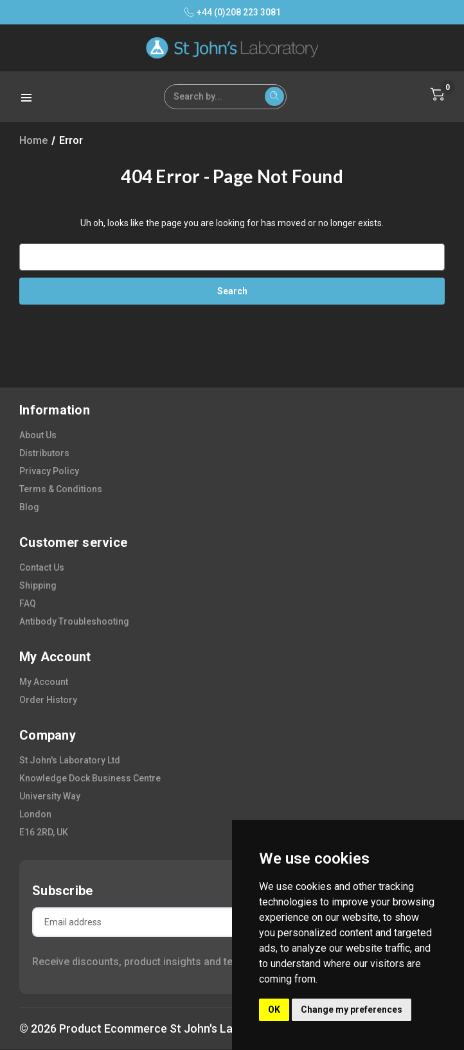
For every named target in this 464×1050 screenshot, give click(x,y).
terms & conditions (60, 489)
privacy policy (49, 471)
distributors (44, 453)
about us (38, 435)
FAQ (27, 603)
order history (48, 700)
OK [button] (274, 1009)
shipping (38, 585)
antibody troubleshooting (74, 621)
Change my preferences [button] (351, 1009)
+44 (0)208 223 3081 (232, 12)
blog (29, 507)
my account (43, 682)
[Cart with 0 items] (438, 94)
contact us (41, 567)
